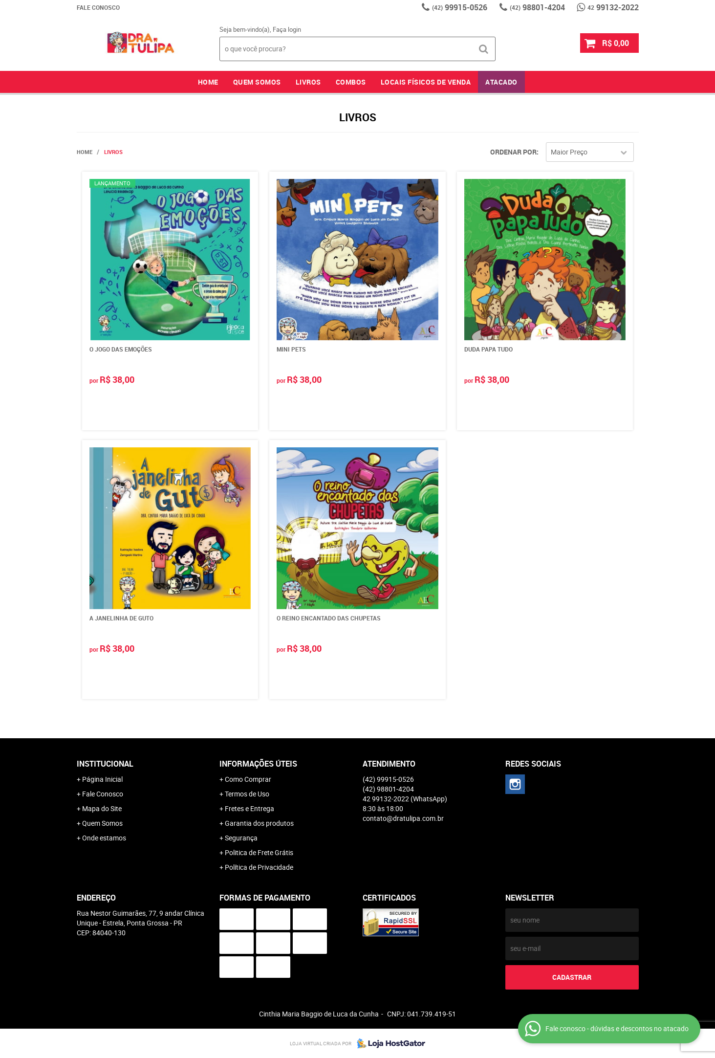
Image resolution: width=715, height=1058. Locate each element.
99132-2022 (613, 7)
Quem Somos (257, 82)
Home (208, 82)
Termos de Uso (247, 793)
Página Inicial (102, 779)
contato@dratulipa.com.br (403, 818)
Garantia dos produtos (259, 823)
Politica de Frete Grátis (259, 852)
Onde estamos (104, 837)
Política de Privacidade (259, 867)
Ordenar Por (513, 151)
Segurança (241, 837)
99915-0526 (459, 7)
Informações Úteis (258, 763)
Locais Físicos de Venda (426, 82)
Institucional (105, 763)
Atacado (501, 82)
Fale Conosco (98, 7)
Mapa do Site (102, 808)
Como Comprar (248, 779)
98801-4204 (537, 7)
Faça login (287, 29)
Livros (308, 82)
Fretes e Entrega (249, 808)
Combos (351, 82)
